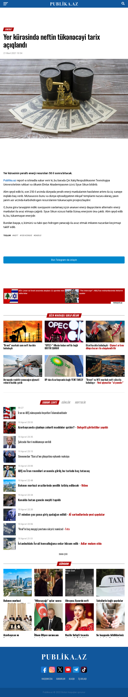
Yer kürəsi (26, 236)
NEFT (16, 236)
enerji (38, 236)
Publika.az (9, 180)
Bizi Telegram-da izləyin (64, 259)
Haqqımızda (47, 678)
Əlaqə (72, 678)
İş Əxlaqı (82, 678)
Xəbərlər (60, 678)
